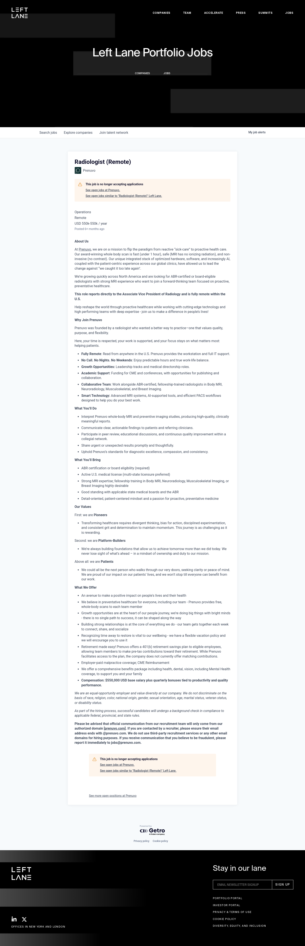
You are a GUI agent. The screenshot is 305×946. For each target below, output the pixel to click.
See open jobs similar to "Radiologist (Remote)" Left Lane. (124, 196)
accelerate (213, 12)
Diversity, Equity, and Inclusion (239, 925)
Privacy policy (141, 841)
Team (187, 12)
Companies (162, 12)
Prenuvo (85, 249)
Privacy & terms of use (232, 912)
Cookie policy (160, 841)
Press (241, 12)
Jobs (289, 12)
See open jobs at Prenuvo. (103, 190)
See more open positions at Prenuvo (112, 795)
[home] (20, 13)
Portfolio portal (227, 898)
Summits (265, 12)
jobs (48, 133)
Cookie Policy (224, 919)
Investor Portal (226, 905)
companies (78, 133)
